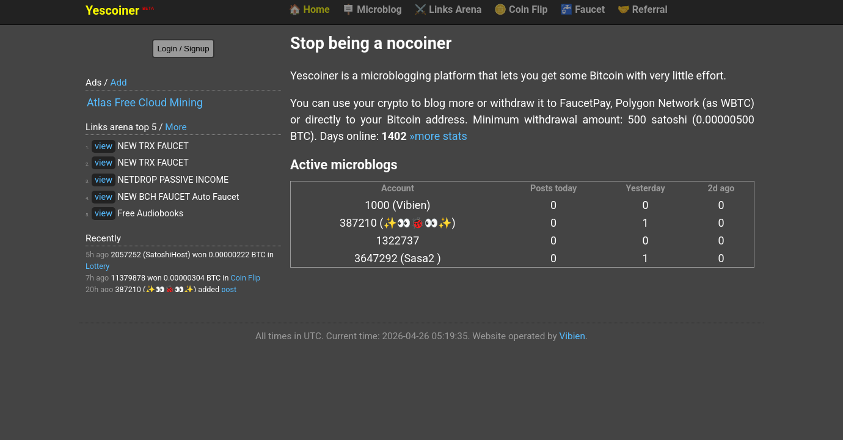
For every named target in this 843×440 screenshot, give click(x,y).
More (175, 127)
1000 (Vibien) (397, 205)
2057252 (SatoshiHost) (150, 254)
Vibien (572, 336)
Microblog (372, 9)
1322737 (398, 240)
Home (308, 9)
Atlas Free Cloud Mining (145, 102)
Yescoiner (120, 11)
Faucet (582, 9)
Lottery (97, 266)
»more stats (438, 136)
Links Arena (447, 9)
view (103, 146)
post (228, 289)
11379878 (128, 277)
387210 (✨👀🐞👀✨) (155, 289)
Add (118, 82)
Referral (643, 9)
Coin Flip (521, 9)
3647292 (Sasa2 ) (397, 258)
